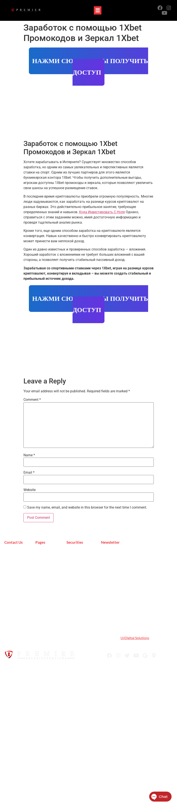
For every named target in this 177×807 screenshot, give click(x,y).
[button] (97, 10)
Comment (32, 399)
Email (29, 472)
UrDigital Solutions (135, 638)
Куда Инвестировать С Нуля (102, 212)
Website (29, 490)
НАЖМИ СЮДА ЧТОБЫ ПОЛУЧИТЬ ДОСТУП (90, 66)
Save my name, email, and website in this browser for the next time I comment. (87, 507)
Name (29, 455)
